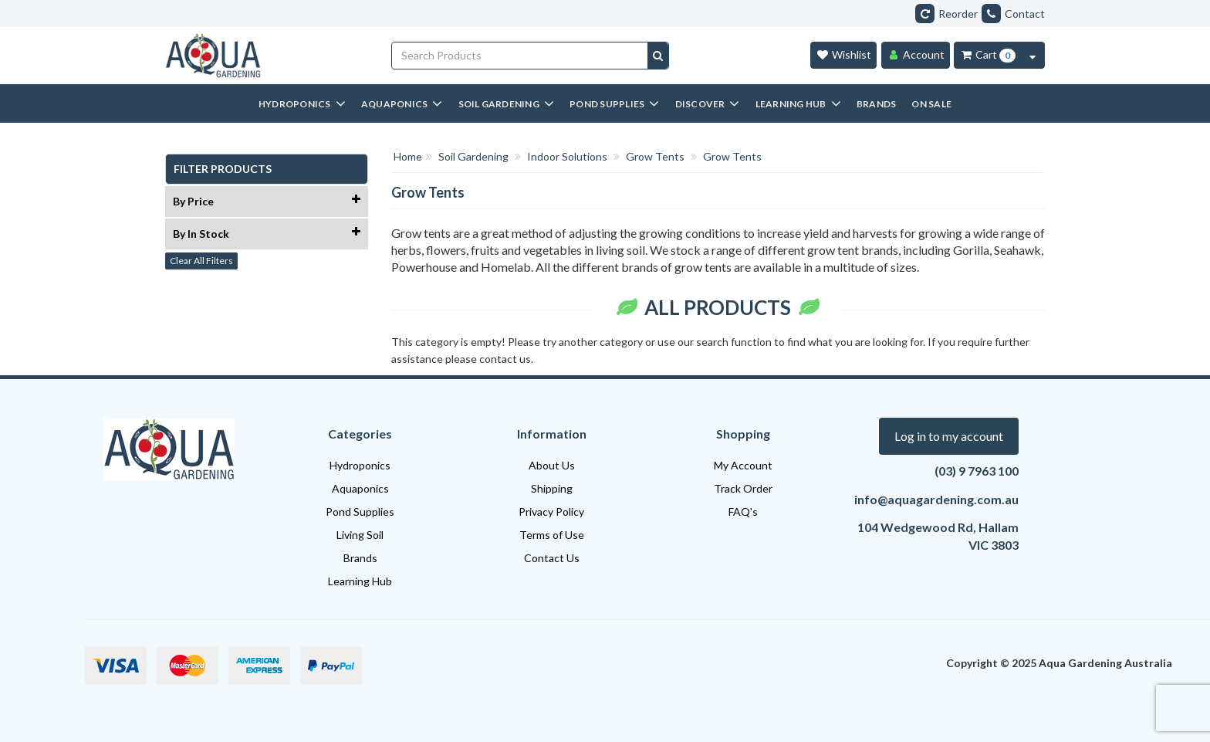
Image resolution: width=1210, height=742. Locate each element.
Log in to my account (948, 436)
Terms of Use (551, 534)
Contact (1013, 13)
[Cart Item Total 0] (987, 55)
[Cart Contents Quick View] (1032, 55)
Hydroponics (360, 465)
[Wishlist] (843, 55)
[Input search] (520, 55)
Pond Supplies (360, 511)
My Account (743, 465)
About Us (552, 465)
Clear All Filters (201, 260)
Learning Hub (360, 581)
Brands (360, 557)
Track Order (743, 488)
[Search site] (657, 55)
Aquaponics (360, 488)
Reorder (946, 13)
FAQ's (743, 511)
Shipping (552, 488)
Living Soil (360, 534)
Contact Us (552, 557)
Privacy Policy (551, 511)
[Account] (915, 55)
